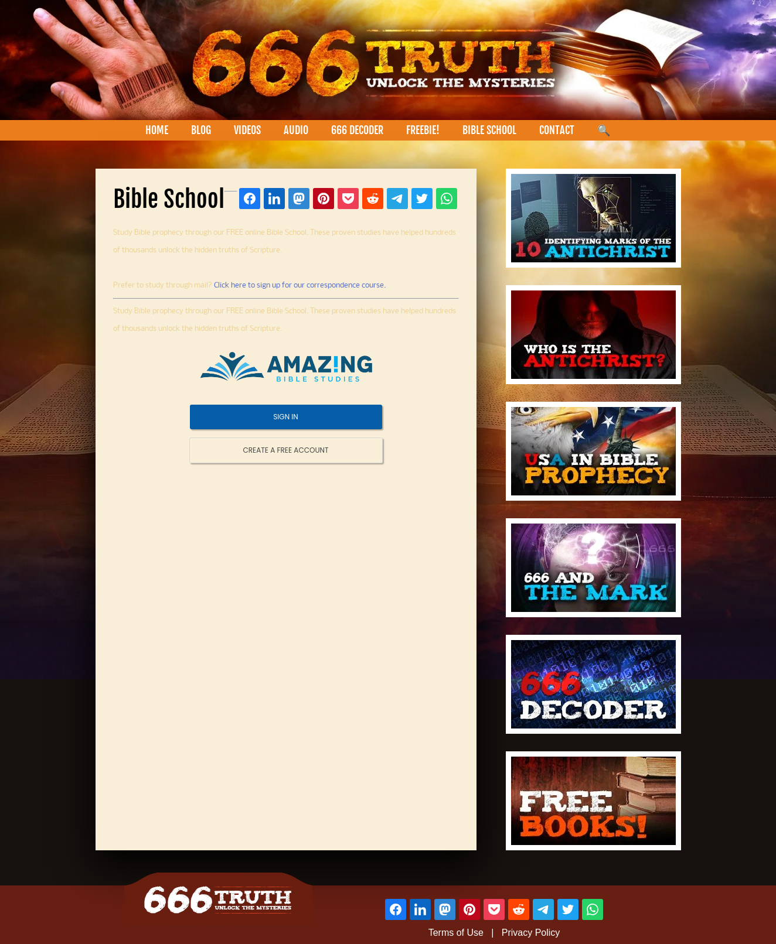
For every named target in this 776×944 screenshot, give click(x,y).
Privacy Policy (531, 933)
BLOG (201, 130)
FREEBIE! (423, 130)
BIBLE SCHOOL (489, 130)
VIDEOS (247, 130)
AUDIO (296, 130)
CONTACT (556, 130)
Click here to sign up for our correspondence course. (300, 285)
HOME (156, 130)
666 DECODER (357, 130)
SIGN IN (285, 417)
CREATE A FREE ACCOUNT (286, 450)
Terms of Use (456, 933)
